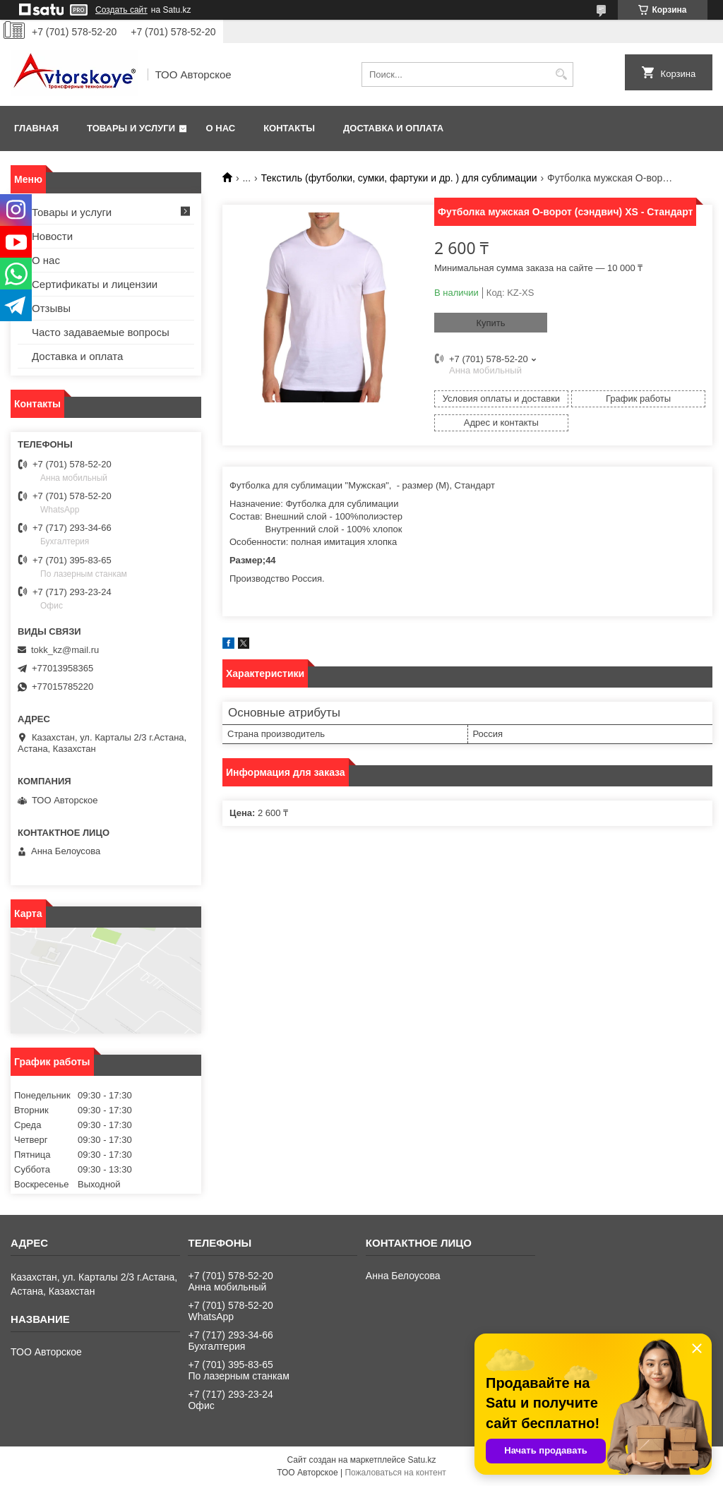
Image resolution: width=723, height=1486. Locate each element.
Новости (52, 236)
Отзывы (51, 308)
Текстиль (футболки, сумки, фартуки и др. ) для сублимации (399, 178)
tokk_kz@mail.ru (65, 650)
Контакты (289, 128)
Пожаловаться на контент (395, 1473)
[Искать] (561, 74)
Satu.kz (421, 1460)
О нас (221, 128)
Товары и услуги (131, 128)
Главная (36, 128)
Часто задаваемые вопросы (100, 332)
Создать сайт (121, 10)
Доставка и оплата (393, 128)
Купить (490, 323)
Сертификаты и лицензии (94, 284)
